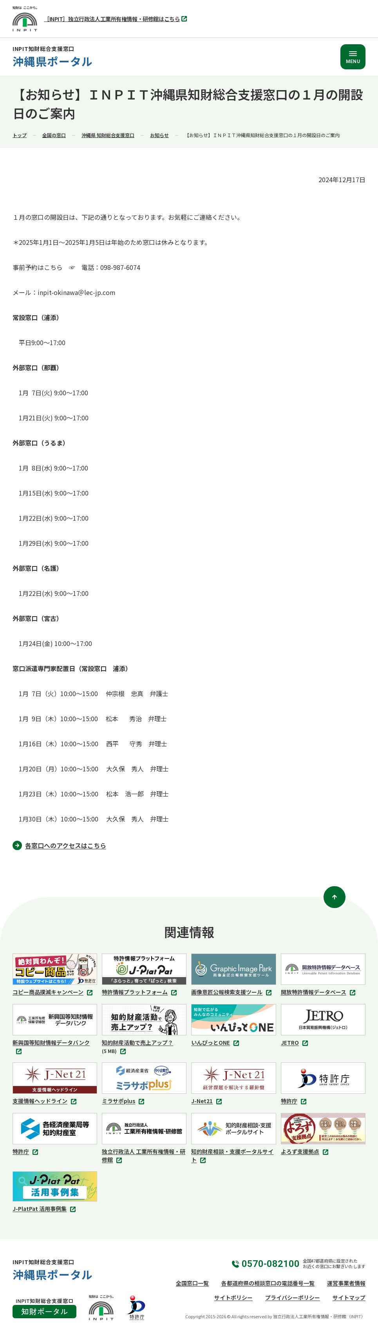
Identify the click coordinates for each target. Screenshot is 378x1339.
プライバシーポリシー (292, 1297)
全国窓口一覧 (192, 1283)
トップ (20, 135)
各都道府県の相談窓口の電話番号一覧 (268, 1283)
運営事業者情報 (346, 1283)
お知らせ (159, 135)
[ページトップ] (334, 897)
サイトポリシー (233, 1297)
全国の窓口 (54, 135)
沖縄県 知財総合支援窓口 (107, 135)
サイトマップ (349, 1297)
